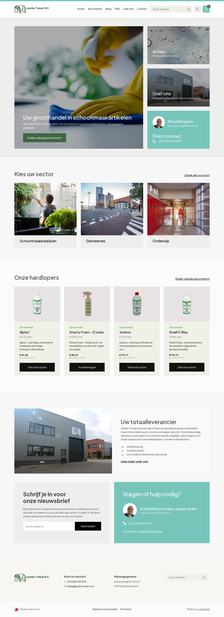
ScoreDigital (203, 609)
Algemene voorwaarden (105, 609)
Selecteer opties (37, 367)
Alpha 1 (25, 332)
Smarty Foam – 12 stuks (86, 332)
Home (80, 8)
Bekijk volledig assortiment (44, 138)
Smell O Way (178, 332)
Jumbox (125, 332)
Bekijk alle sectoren (197, 175)
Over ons (128, 8)
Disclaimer (125, 609)
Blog (108, 8)
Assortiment (95, 8)
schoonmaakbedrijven (93, 123)
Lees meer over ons (134, 461)
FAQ (117, 8)
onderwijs (28, 127)
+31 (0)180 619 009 (169, 141)
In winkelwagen (87, 367)
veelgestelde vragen (151, 531)
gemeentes (113, 123)
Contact (142, 8)
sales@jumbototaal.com (80, 586)
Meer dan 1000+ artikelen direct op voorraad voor (51, 123)
